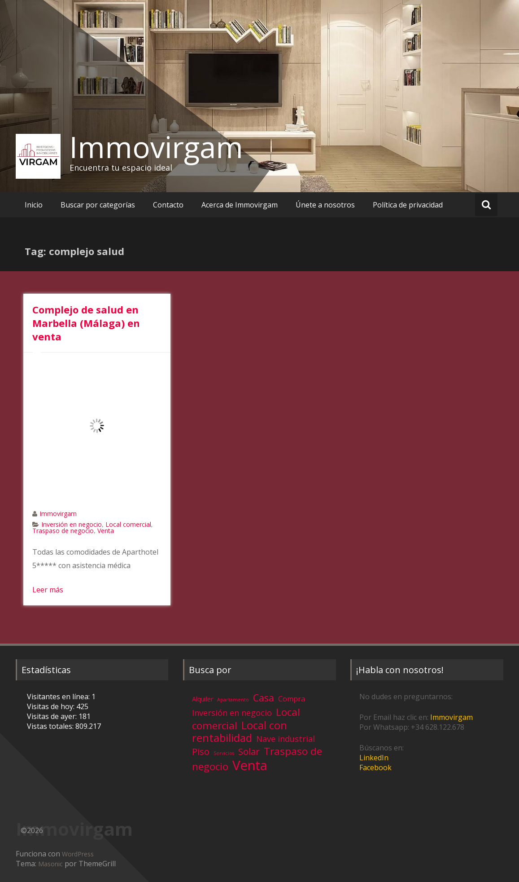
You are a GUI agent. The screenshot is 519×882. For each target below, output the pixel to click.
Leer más (47, 590)
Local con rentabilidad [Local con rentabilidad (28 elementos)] (239, 731)
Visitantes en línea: (59, 696)
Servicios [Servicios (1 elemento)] (224, 753)
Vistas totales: (51, 726)
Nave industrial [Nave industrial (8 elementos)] (285, 738)
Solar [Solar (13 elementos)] (249, 751)
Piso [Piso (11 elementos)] (200, 751)
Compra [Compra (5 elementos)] (291, 699)
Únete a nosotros (325, 205)
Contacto (168, 205)
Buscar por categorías (98, 205)
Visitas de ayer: (53, 716)
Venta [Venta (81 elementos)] (249, 765)
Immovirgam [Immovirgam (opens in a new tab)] (451, 717)
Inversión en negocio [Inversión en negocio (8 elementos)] (232, 712)
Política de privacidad (408, 205)
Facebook (375, 767)
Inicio (34, 205)
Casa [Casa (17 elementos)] (263, 697)
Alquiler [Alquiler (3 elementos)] (202, 699)
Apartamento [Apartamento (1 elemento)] (233, 700)
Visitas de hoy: (51, 706)
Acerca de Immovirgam (239, 205)
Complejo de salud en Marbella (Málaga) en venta (86, 323)
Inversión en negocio (71, 524)
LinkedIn (373, 758)
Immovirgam (156, 147)
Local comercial (128, 524)
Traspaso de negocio (63, 530)
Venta (105, 530)
